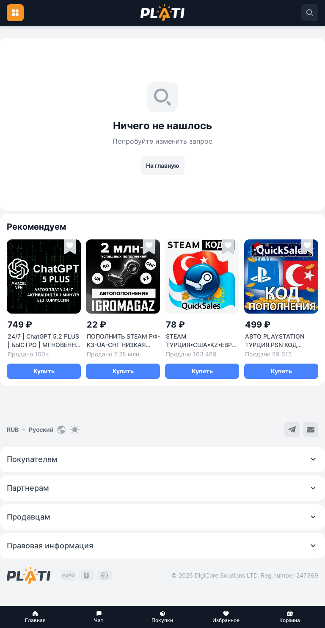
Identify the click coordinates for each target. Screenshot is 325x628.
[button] (35, 617)
